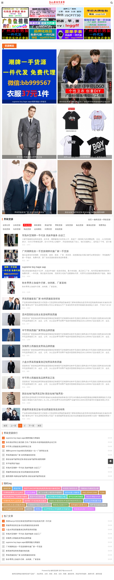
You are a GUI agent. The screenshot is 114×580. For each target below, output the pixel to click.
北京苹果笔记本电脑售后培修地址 (57, 509)
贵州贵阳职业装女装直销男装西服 (39, 314)
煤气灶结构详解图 (76, 497)
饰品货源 (27, 229)
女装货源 (16, 225)
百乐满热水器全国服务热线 (14, 505)
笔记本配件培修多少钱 (56, 497)
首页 (90, 220)
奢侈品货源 (91, 225)
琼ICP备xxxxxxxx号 (65, 571)
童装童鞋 (37, 225)
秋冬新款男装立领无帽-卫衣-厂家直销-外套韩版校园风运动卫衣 (31, 442)
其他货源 (58, 229)
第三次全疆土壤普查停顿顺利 (50, 493)
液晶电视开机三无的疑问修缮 (15, 497)
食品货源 (79, 225)
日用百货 (48, 229)
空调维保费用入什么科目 (13, 493)
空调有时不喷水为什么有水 (39, 505)
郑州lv (38, 509)
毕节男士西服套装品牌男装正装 (38, 378)
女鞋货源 (69, 225)
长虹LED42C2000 (89, 493)
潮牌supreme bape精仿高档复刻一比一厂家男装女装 (27, 451)
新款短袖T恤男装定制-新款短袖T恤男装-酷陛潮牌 (25, 459)
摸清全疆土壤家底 (72, 493)
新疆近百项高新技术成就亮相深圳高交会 (65, 501)
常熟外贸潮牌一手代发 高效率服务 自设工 (43, 235)
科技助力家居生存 (70, 488)
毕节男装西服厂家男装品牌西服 (38, 330)
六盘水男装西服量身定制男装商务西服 (42, 362)
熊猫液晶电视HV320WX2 (84, 509)
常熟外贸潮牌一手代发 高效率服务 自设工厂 (23, 468)
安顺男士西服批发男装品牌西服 (38, 346)
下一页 (31, 426)
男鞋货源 (58, 225)
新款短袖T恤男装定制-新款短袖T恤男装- (43, 393)
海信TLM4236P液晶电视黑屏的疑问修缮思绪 (42, 488)
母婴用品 (102, 225)
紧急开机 (17, 488)
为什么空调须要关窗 (93, 501)
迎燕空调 (7, 488)
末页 (39, 426)
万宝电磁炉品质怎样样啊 (13, 509)
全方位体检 (30, 493)
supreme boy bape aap (34, 267)
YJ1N (102, 493)
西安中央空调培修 (37, 497)
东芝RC (29, 509)
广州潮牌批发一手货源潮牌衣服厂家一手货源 (45, 251)
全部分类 (6, 225)
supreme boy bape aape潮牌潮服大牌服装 (23, 438)
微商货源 (97, 220)
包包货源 (6, 229)
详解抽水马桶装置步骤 (90, 488)
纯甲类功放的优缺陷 (98, 505)
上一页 (13, 426)
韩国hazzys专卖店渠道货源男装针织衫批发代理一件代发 (28, 521)
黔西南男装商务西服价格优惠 (17, 551)
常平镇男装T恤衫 (13, 463)
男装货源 (106, 220)
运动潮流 (37, 229)
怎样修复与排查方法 (79, 505)
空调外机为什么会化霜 (12, 501)
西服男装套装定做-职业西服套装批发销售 (43, 409)
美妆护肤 (48, 225)
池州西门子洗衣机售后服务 (35, 501)
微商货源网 (54, 571)
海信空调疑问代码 (93, 497)
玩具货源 (16, 229)
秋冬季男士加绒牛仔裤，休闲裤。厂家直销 (44, 283)
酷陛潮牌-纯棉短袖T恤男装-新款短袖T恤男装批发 (25, 476)
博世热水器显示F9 (60, 505)
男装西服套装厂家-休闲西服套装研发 (41, 298)
